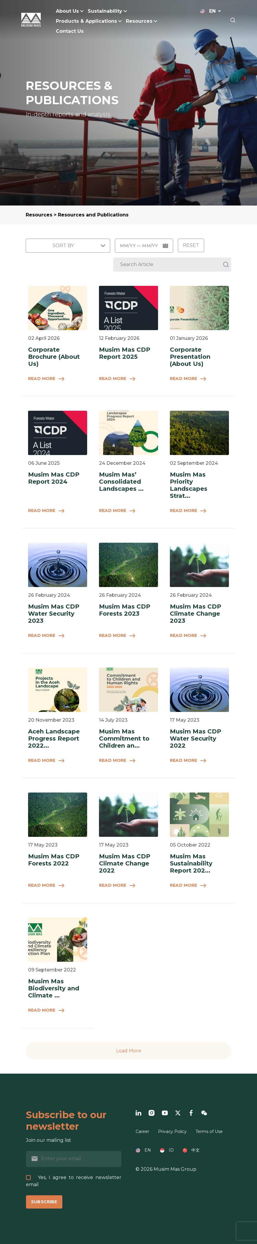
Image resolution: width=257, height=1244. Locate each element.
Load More (128, 1051)
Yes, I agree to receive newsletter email (73, 1181)
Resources (39, 215)
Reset (191, 245)
